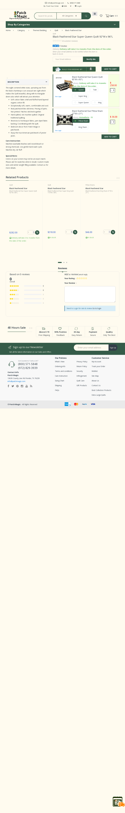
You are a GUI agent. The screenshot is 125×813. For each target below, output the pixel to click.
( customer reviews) (70, 41)
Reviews (62, 264)
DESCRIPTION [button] (27, 82)
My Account (96, 357)
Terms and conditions (63, 367)
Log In (78, 6)
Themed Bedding (39, 30)
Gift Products (82, 381)
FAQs (57, 386)
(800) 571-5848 (73, 3)
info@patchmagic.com (54, 3)
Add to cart (37, 232)
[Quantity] (112, 90)
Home (8, 30)
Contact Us (96, 381)
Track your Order (98, 362)
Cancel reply (82, 270)
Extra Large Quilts (99, 391)
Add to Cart (110, 69)
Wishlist (64, 46)
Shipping (58, 381)
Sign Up (113, 344)
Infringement (82, 372)
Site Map (95, 372)
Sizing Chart (59, 377)
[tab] (27, 82)
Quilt (56, 30)
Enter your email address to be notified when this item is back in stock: (75, 53)
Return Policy (82, 362)
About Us (95, 377)
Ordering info (60, 362)
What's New (60, 357)
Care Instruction (61, 372)
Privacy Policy (82, 357)
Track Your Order (51, 6)
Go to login (96, 304)
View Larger (64, 86)
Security (80, 367)
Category (21, 30)
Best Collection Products (101, 386)
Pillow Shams (90, 185)
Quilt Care (80, 377)
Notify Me (91, 59)
